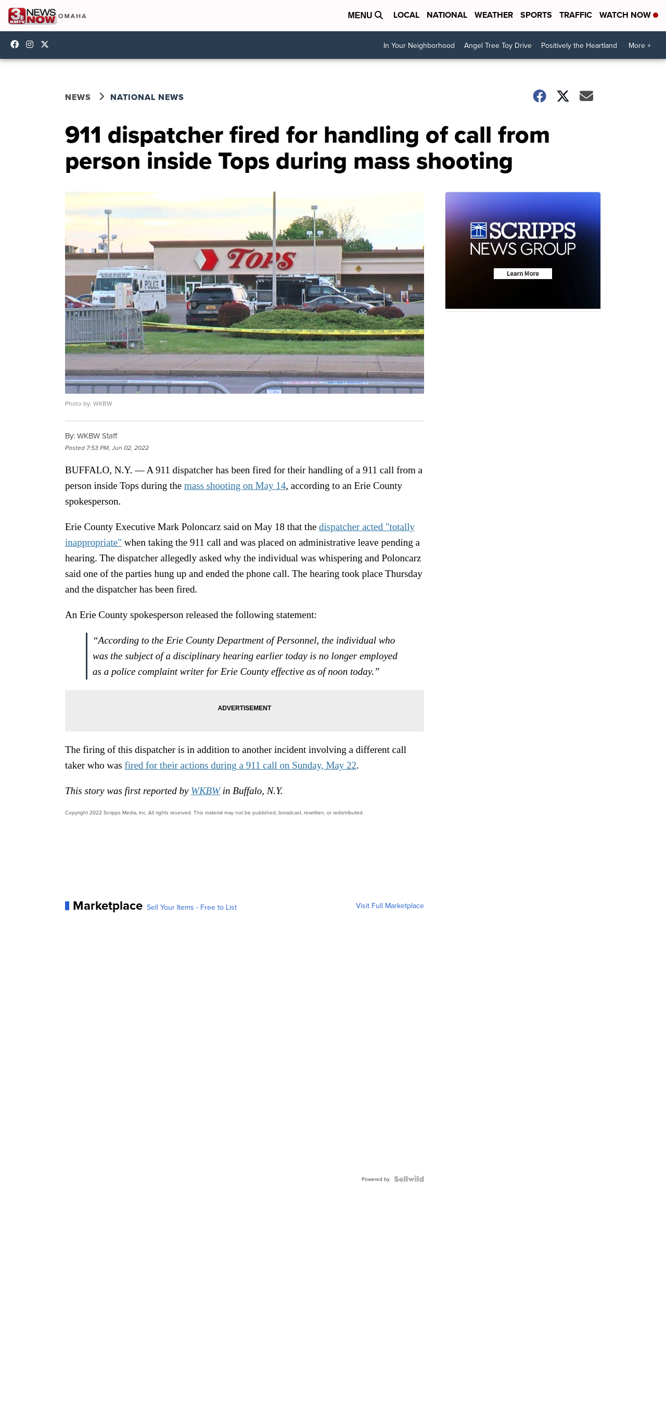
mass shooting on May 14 (235, 485)
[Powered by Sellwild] (409, 1179)
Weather (494, 15)
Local (406, 15)
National (447, 15)
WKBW (205, 790)
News (78, 97)
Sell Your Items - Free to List (192, 907)
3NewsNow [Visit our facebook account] (17, 44)
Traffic (575, 15)
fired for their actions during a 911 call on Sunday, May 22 (241, 765)
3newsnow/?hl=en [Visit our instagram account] (32, 44)
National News (147, 97)
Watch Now (628, 15)
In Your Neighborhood (419, 45)
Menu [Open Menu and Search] (365, 15)
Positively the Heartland (579, 45)
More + (640, 45)
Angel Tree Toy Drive (498, 45)
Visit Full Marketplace (390, 905)
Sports (536, 15)
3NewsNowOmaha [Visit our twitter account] (47, 44)
